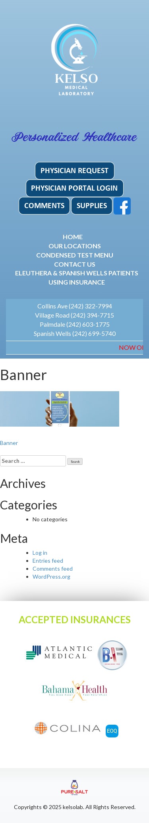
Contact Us (74, 264)
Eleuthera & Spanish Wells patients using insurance (76, 277)
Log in (40, 552)
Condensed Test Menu (74, 255)
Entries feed (48, 560)
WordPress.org (51, 576)
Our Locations (74, 246)
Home (73, 236)
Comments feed (53, 568)
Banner (9, 442)
